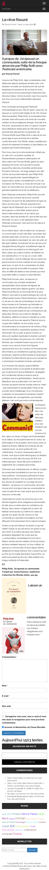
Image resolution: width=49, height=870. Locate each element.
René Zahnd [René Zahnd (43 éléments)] (7, 814)
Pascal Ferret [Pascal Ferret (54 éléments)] (32, 822)
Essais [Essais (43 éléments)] (33, 826)
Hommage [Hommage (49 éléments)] (20, 822)
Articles (6, 8)
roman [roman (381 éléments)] (20, 818)
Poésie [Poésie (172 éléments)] (17, 833)
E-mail (6, 696)
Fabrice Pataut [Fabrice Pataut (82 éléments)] (29, 814)
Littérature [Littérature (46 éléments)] (19, 830)
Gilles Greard (12, 778)
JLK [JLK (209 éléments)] (12, 826)
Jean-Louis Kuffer (14, 783)
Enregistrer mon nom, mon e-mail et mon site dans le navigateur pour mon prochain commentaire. (24, 719)
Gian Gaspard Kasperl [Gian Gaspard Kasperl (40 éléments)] (35, 819)
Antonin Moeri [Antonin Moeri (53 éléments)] (8, 822)
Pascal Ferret (10, 24)
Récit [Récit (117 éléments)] (5, 818)
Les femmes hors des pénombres (29, 794)
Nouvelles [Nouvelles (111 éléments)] (8, 829)
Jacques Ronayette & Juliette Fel (21, 788)
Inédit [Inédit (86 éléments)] (41, 814)
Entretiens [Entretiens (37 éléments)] (42, 822)
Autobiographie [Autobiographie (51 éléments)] (22, 826)
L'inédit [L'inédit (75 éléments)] (5, 826)
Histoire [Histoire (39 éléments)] (12, 819)
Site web (6, 706)
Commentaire (9, 657)
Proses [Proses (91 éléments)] (17, 814)
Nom (5, 686)
